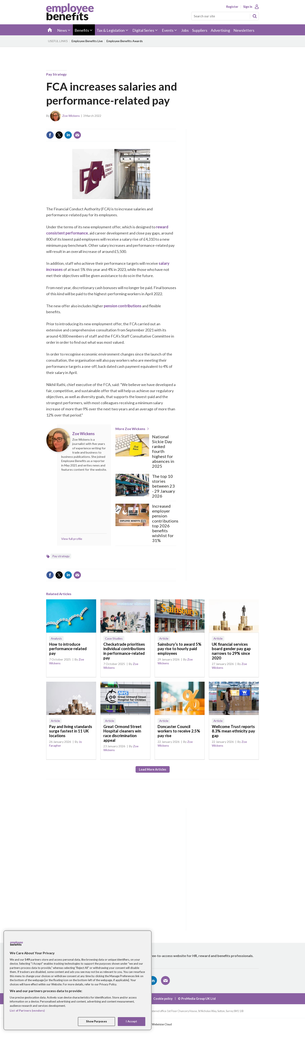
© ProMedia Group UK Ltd (197, 998)
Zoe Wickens (71, 115)
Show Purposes (96, 1021)
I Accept (131, 1021)
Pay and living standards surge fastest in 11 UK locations (70, 731)
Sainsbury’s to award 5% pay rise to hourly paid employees (179, 649)
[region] (77, 980)
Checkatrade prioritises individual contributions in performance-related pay (124, 651)
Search (254, 16)
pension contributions (122, 305)
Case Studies (114, 638)
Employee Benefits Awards (125, 41)
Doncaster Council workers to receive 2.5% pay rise (179, 731)
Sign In (247, 6)
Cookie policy (163, 998)
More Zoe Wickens (130, 429)
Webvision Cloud (162, 1024)
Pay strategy (56, 74)
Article (163, 638)
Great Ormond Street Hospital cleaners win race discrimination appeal (122, 733)
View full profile (71, 539)
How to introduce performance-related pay (68, 649)
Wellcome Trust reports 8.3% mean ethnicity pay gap (233, 731)
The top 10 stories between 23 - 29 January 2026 (163, 486)
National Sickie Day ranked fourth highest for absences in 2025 (163, 451)
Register (232, 6)
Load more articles (152, 769)
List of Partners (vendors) (27, 1010)
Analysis (56, 638)
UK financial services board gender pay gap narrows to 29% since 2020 (231, 651)
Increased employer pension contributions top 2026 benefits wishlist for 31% (165, 523)
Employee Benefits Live (87, 41)
